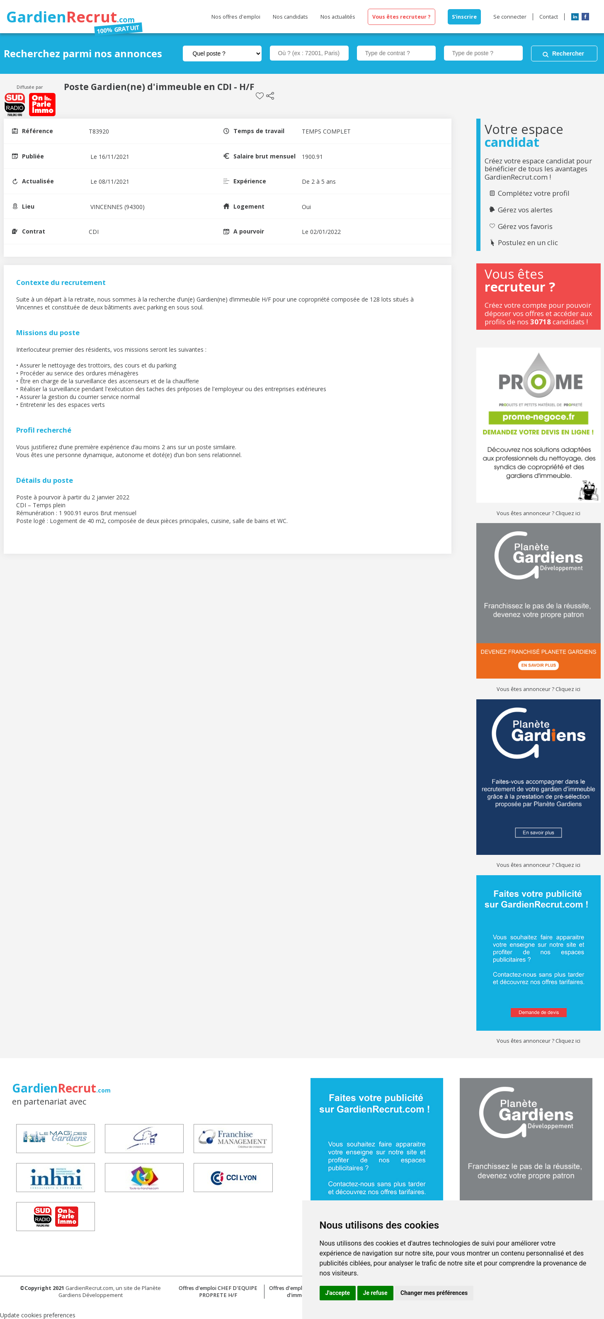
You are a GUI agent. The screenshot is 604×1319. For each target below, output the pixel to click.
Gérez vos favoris (525, 226)
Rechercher (568, 53)
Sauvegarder (260, 96)
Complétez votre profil (534, 193)
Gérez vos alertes (525, 210)
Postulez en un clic (528, 242)
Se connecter (509, 16)
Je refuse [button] (375, 1293)
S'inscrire (464, 16)
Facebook (585, 16)
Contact (548, 16)
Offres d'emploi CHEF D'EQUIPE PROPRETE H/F (218, 1292)
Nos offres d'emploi (235, 16)
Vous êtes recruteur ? (401, 16)
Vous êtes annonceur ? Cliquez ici (538, 513)
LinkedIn (575, 16)
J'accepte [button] (337, 1293)
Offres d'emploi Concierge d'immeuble (301, 1292)
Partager (270, 96)
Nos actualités (337, 16)
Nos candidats (290, 16)
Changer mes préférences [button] (434, 1293)
